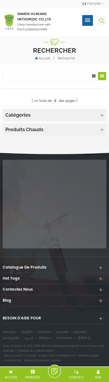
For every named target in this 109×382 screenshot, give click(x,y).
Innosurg (30, 356)
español (80, 332)
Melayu (45, 338)
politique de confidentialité (34, 351)
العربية (29, 338)
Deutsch (44, 332)
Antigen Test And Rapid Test (57, 356)
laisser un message (54, 371)
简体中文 (84, 338)
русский (62, 332)
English (26, 332)
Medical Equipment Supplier (42, 360)
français (9, 332)
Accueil (42, 58)
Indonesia (64, 338)
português (11, 338)
